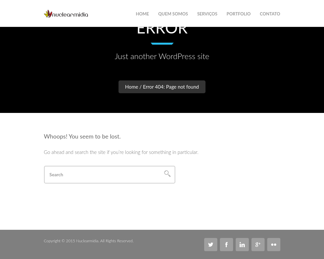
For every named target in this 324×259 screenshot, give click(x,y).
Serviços (207, 13)
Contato (270, 13)
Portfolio (238, 13)
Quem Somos (173, 13)
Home (131, 87)
